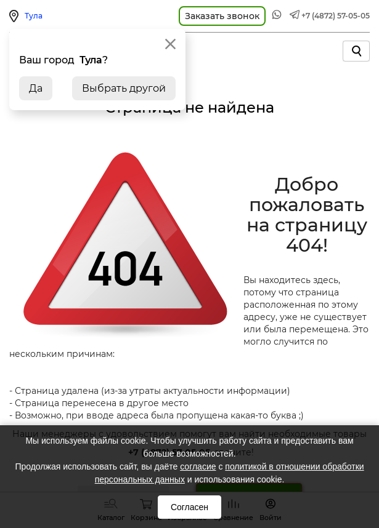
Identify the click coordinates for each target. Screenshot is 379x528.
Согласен (189, 507)
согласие (198, 466)
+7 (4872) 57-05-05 (335, 15)
